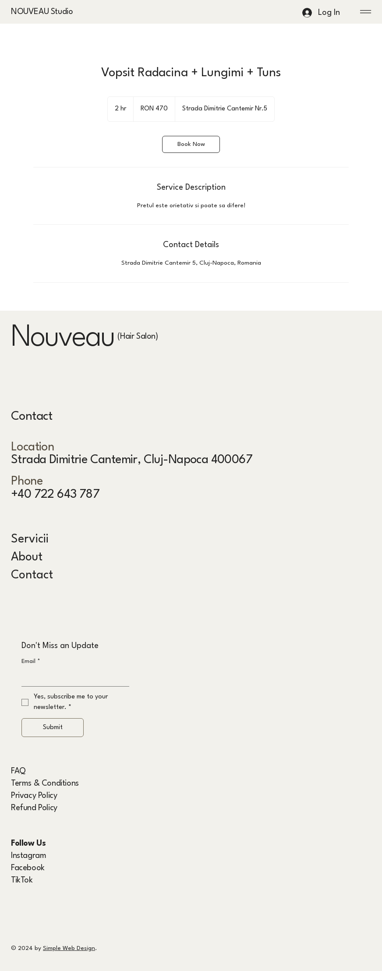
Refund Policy (34, 808)
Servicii (30, 539)
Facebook (28, 868)
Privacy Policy (34, 796)
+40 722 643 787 (55, 494)
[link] (191, 144)
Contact (32, 575)
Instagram (28, 856)
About (26, 557)
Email (30, 661)
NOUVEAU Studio (42, 12)
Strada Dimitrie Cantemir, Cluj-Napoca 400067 (131, 460)
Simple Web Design (69, 948)
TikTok (22, 880)
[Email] (72, 677)
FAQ (18, 771)
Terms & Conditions (45, 783)
